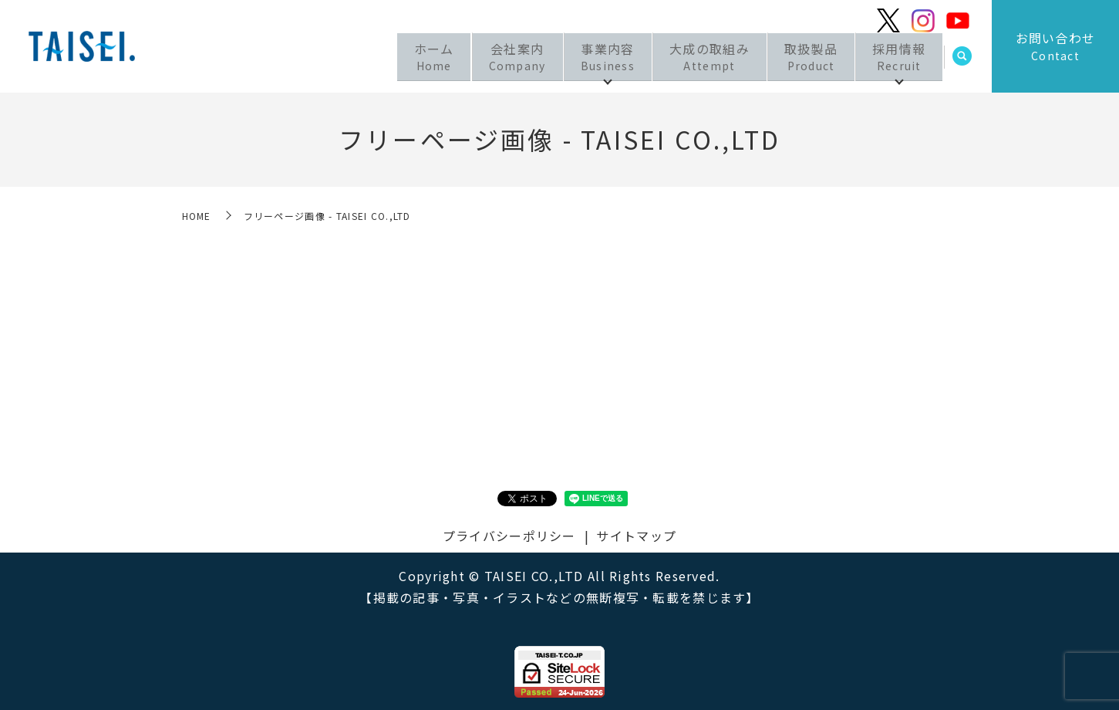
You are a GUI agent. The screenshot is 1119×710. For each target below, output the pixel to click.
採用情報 (897, 58)
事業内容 (596, 58)
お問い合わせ (1056, 46)
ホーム (416, 58)
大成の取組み (702, 58)
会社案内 (502, 58)
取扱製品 (806, 58)
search (962, 59)
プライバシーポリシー (509, 535)
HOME (196, 215)
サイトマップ (636, 535)
